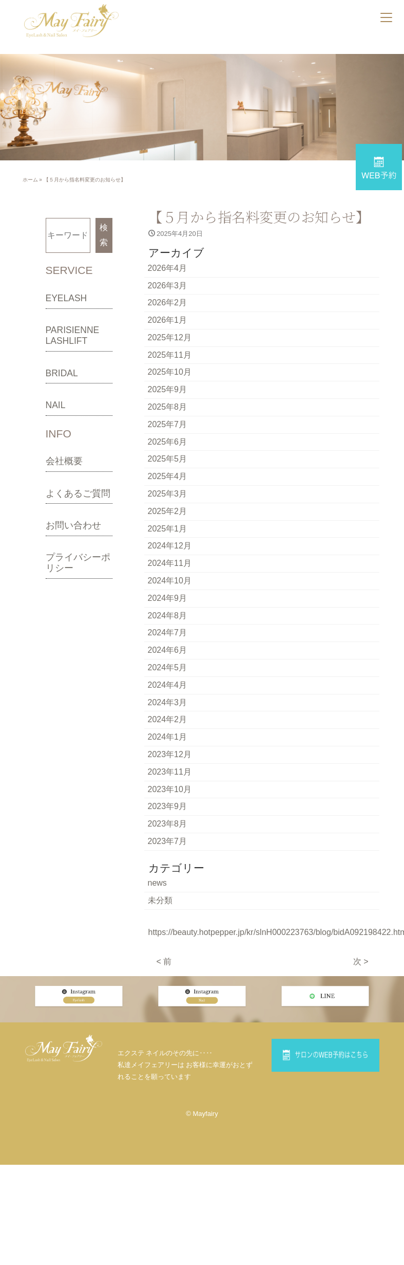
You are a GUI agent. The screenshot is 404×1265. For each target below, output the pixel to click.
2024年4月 (167, 685)
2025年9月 (167, 389)
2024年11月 (169, 563)
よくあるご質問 (78, 493)
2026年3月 (167, 285)
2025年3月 (167, 493)
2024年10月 (169, 580)
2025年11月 (169, 355)
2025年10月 (169, 372)
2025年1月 (167, 528)
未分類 (160, 900)
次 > (361, 961)
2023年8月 (167, 823)
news (157, 882)
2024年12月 (169, 545)
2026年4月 (167, 268)
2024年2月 (167, 719)
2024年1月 (167, 736)
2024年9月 (167, 598)
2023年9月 (167, 806)
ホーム (30, 179)
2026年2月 (167, 302)
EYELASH (66, 298)
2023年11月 (169, 771)
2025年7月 (167, 424)
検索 (104, 235)
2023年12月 (169, 754)
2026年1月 (167, 320)
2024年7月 (167, 632)
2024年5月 (167, 667)
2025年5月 (167, 458)
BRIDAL (62, 373)
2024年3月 (167, 702)
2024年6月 (167, 650)
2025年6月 (167, 441)
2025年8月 (167, 406)
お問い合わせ (73, 525)
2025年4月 (167, 476)
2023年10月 (169, 789)
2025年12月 (169, 337)
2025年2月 (167, 511)
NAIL (56, 405)
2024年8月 (167, 615)
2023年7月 (167, 841)
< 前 (164, 961)
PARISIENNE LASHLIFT (73, 335)
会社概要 (64, 461)
